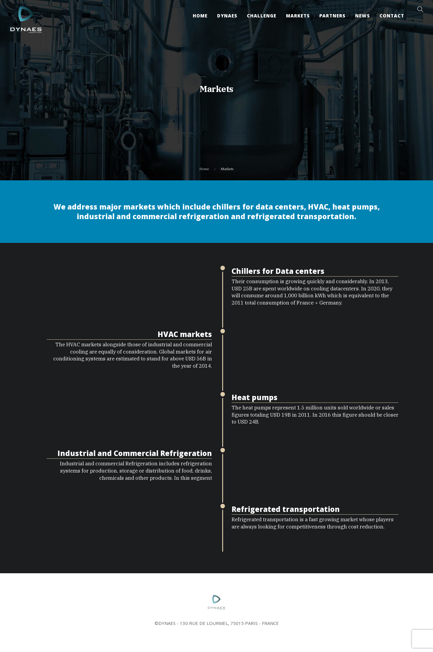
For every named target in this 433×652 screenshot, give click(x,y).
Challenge (261, 16)
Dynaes (227, 16)
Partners (332, 16)
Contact (391, 16)
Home (200, 16)
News (362, 16)
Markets (298, 16)
